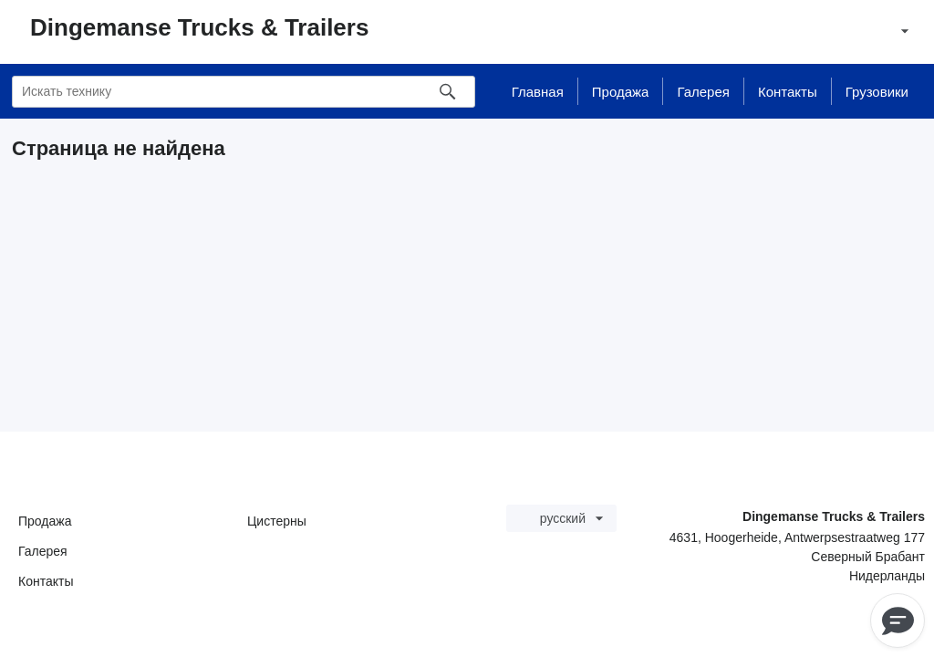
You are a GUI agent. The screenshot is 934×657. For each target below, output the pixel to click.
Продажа (44, 521)
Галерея (42, 551)
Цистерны (276, 521)
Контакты (45, 581)
